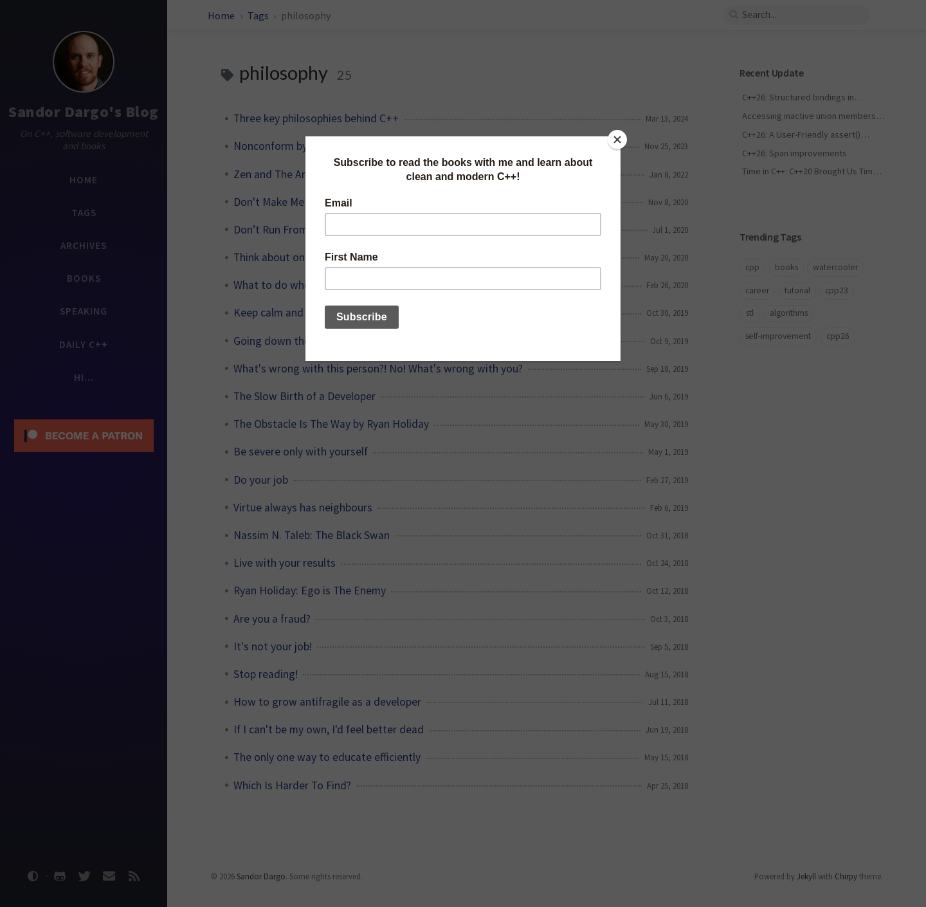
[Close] (617, 139)
